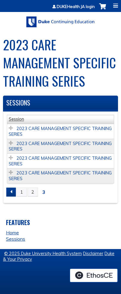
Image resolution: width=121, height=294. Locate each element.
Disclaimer (93, 253)
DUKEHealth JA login (76, 7)
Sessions (15, 239)
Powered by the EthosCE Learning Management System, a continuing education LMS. (93, 275)
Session (16, 119)
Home (12, 233)
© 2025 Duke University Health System (43, 253)
